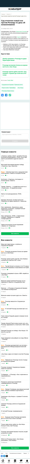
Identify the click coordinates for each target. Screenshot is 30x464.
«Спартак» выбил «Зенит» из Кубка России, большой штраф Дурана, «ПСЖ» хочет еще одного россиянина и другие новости (14, 157)
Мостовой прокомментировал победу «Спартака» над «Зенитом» (12, 165)
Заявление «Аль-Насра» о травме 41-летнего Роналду (14, 397)
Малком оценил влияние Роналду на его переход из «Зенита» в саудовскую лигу (13, 281)
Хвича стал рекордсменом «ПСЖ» (11, 194)
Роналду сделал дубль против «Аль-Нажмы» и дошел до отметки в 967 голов (15, 73)
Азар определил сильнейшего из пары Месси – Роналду (14, 338)
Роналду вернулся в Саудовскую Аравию (13, 302)
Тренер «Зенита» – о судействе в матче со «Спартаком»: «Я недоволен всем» (13, 187)
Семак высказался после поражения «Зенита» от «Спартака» (12, 225)
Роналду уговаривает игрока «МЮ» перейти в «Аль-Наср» (15, 274)
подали (19, 37)
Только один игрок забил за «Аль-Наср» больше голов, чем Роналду (13, 425)
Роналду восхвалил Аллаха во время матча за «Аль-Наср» (15, 66)
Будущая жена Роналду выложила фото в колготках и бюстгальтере (13, 417)
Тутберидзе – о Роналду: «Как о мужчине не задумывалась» (14, 375)
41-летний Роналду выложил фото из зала (14, 309)
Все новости (15, 233)
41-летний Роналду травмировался (11, 411)
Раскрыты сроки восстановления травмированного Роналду (11, 382)
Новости (8, 14)
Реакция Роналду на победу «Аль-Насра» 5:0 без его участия (14, 331)
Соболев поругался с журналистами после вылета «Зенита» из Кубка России (14, 172)
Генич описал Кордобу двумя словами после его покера (14, 316)
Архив (2, 453)
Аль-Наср (20, 88)
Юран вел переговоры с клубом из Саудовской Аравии (11, 245)
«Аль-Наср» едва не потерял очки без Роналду (15, 354)
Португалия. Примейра (8, 88)
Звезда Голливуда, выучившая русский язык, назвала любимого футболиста (15, 390)
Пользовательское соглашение (15, 453)
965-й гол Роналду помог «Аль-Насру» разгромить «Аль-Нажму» (12, 439)
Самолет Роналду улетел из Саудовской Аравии (13, 404)
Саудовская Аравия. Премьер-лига (12, 84)
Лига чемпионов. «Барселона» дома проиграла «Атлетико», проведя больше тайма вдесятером (13, 208)
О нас (6, 453)
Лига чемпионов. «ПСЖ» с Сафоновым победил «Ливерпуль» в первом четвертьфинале (12, 217)
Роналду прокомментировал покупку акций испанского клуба (14, 432)
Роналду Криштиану (8, 91)
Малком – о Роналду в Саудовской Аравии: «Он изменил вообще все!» (14, 288)
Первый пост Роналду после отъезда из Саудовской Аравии (14, 360)
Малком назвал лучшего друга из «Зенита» (14, 295)
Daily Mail (10, 80)
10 (8, 420)
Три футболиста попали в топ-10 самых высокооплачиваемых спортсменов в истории (15, 266)
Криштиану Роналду (21, 31)
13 (8, 370)
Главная (3, 14)
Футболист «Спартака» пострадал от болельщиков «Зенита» (12, 180)
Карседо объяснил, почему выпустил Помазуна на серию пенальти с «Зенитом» (14, 200)
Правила (25, 453)
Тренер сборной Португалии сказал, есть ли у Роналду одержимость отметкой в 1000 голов (15, 324)
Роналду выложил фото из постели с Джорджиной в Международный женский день (14, 347)
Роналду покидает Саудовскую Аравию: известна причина (13, 368)
